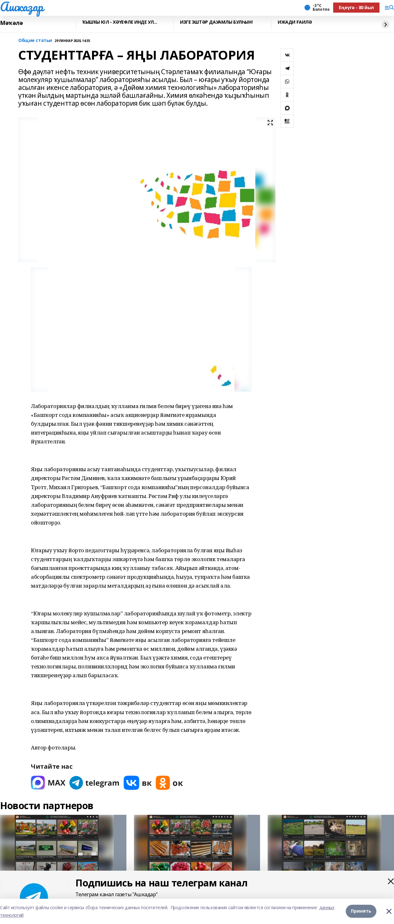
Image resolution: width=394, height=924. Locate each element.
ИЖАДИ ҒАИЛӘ (295, 22)
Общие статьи (35, 40)
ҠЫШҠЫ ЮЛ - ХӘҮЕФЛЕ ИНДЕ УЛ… (119, 22)
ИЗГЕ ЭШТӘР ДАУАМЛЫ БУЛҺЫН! (216, 22)
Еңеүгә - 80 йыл (356, 7)
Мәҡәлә (11, 23)
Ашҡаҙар (21, 7)
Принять (361, 911)
